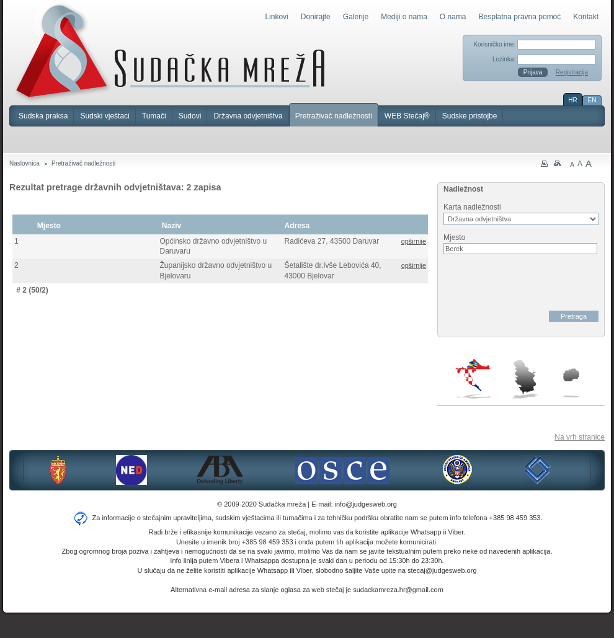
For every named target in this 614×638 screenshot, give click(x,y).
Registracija (572, 72)
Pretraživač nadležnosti (333, 116)
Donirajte (316, 16)
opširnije (413, 241)
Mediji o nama (404, 16)
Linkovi (276, 16)
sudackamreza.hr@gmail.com (398, 589)
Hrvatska (474, 379)
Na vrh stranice (579, 437)
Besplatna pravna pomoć (520, 16)
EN (592, 100)
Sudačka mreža (170, 52)
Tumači (154, 116)
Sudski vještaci (104, 116)
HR (572, 100)
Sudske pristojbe (469, 116)
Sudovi (190, 116)
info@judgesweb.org (366, 504)
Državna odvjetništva (247, 116)
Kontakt (585, 16)
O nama (453, 16)
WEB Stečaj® (407, 116)
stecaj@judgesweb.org (441, 570)
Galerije (355, 16)
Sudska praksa (43, 116)
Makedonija (571, 382)
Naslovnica (24, 163)
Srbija (524, 379)
